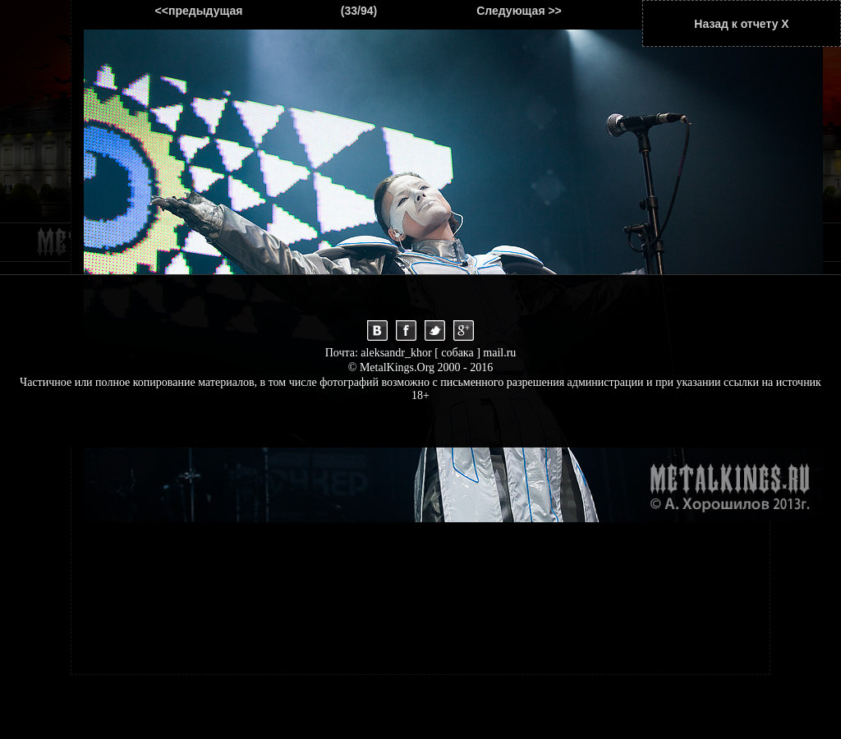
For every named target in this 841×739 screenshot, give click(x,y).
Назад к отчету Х (741, 23)
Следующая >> (519, 10)
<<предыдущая (199, 10)
